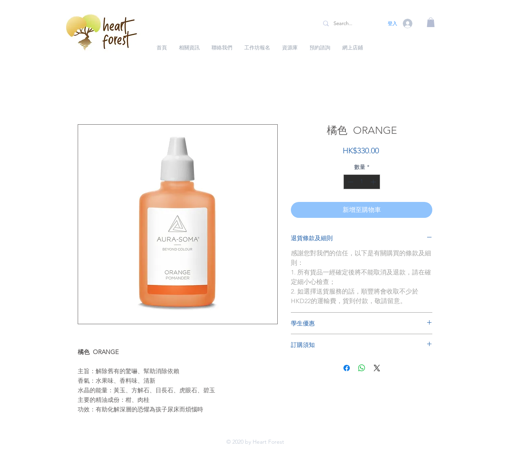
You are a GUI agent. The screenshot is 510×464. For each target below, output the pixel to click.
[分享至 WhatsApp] (362, 368)
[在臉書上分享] (346, 368)
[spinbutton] (362, 182)
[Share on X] (377, 368)
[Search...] (349, 23)
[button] (431, 22)
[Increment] (374, 182)
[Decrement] (350, 182)
